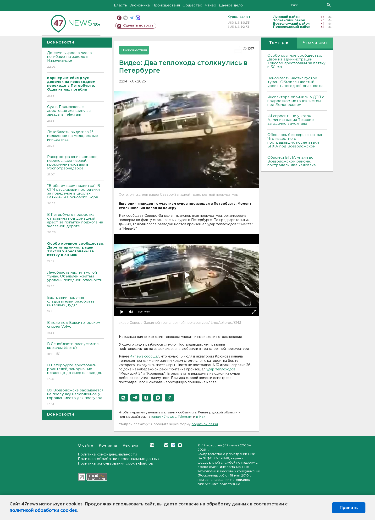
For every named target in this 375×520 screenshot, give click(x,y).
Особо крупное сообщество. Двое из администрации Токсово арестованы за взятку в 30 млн (296, 61)
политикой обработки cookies (43, 511)
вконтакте (125, 18)
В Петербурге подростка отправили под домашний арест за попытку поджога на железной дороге (75, 223)
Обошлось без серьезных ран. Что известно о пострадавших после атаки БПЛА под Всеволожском (295, 140)
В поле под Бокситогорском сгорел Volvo (75, 328)
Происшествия (166, 5)
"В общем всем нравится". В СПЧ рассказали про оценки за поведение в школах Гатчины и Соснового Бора (75, 195)
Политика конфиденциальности (107, 454)
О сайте (85, 445)
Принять (349, 507)
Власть (120, 5)
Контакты (108, 445)
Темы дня (279, 43)
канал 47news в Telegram (171, 417)
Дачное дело (231, 5)
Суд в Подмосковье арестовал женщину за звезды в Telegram (75, 114)
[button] (123, 397)
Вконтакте (152, 445)
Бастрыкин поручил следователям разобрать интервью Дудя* (75, 305)
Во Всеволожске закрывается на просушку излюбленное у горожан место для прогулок (75, 397)
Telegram (173, 445)
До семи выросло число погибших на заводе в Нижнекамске (75, 60)
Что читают (315, 43)
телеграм (131, 18)
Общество (192, 5)
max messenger (138, 18)
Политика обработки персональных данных (119, 458)
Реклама (130, 445)
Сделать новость (138, 25)
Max (180, 445)
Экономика (140, 5)
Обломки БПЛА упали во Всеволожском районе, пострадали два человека (291, 161)
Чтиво (210, 5)
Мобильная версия (119, 18)
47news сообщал (144, 356)
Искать (329, 5)
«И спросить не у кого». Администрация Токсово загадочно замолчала (290, 119)
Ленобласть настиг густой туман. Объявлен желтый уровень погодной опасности (75, 279)
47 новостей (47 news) (220, 445)
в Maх (200, 417)
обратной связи (205, 424)
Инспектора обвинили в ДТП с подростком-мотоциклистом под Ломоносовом (295, 101)
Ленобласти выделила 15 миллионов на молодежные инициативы (75, 139)
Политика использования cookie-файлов (115, 463)
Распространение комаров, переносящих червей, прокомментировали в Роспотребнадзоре (75, 166)
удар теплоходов (220, 369)
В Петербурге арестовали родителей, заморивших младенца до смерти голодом (75, 372)
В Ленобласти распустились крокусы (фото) (75, 349)
